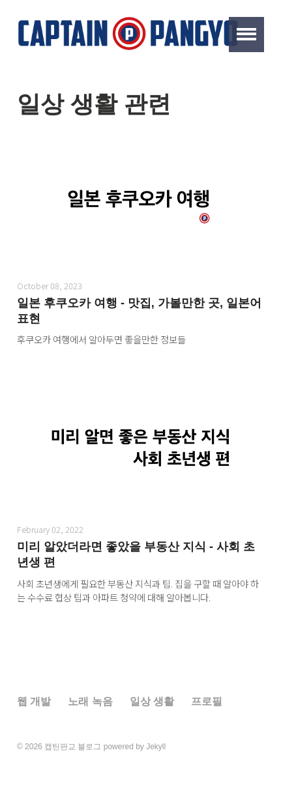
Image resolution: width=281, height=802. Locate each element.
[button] (246, 34)
